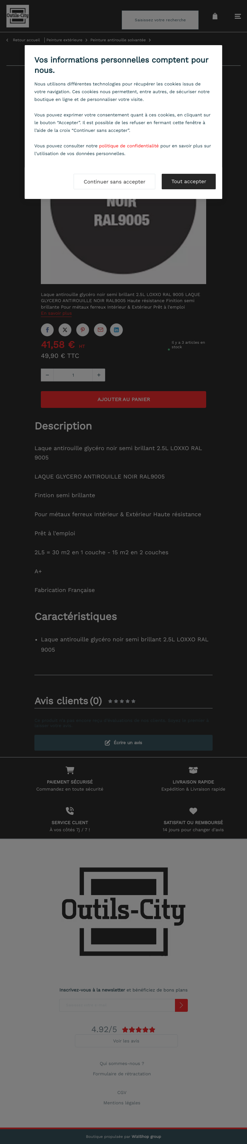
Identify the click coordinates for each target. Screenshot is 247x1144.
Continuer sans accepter (114, 182)
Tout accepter (188, 181)
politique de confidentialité (129, 146)
